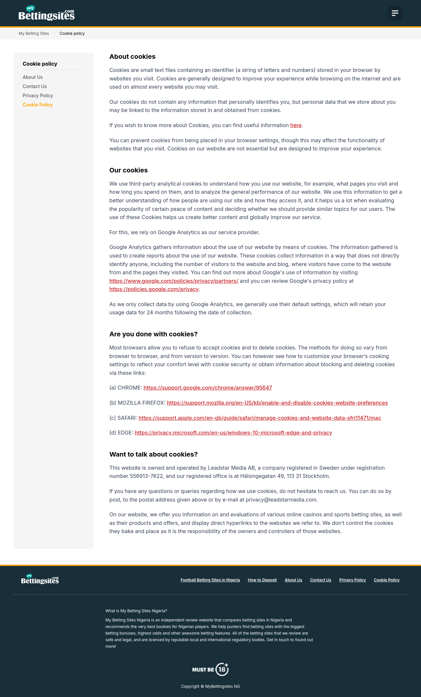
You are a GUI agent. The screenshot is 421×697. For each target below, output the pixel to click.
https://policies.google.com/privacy (154, 289)
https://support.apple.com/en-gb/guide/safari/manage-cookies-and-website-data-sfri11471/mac (260, 418)
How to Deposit (262, 579)
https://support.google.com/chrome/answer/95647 (208, 387)
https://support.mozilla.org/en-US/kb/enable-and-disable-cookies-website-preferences (277, 402)
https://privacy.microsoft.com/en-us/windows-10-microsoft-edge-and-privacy (233, 432)
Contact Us (35, 86)
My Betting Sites (34, 33)
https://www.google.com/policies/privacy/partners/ (173, 281)
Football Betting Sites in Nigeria (210, 579)
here (295, 125)
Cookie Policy (38, 104)
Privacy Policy (38, 95)
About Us (33, 77)
